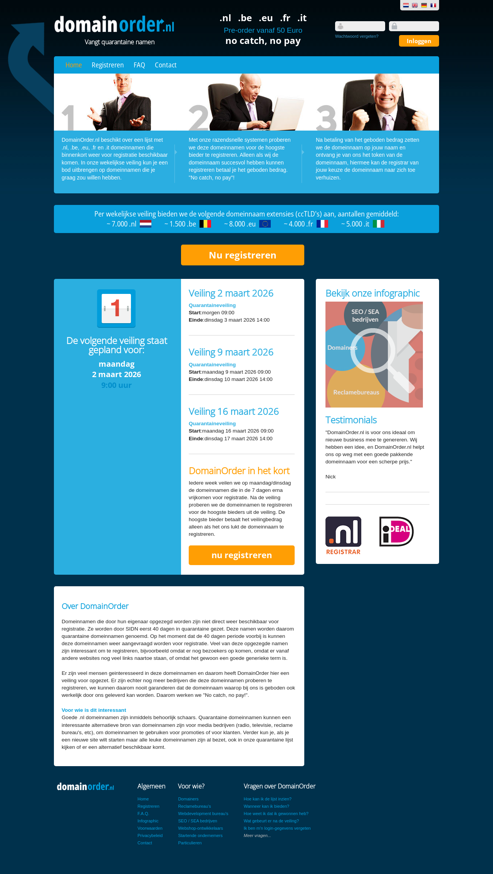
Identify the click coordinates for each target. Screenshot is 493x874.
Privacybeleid (150, 835)
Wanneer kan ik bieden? (266, 806)
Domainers (188, 799)
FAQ (139, 64)
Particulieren (189, 842)
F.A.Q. (143, 813)
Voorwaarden (150, 828)
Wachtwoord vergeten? (357, 36)
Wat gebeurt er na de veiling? (271, 821)
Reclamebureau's (194, 806)
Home (73, 64)
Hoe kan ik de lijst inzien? (268, 799)
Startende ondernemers (200, 835)
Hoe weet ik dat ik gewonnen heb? (276, 813)
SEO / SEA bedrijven (197, 821)
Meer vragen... (257, 835)
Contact (166, 64)
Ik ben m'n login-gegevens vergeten (277, 828)
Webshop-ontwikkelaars (200, 828)
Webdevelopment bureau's (203, 813)
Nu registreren (243, 254)
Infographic (148, 821)
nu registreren (241, 554)
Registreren (108, 64)
